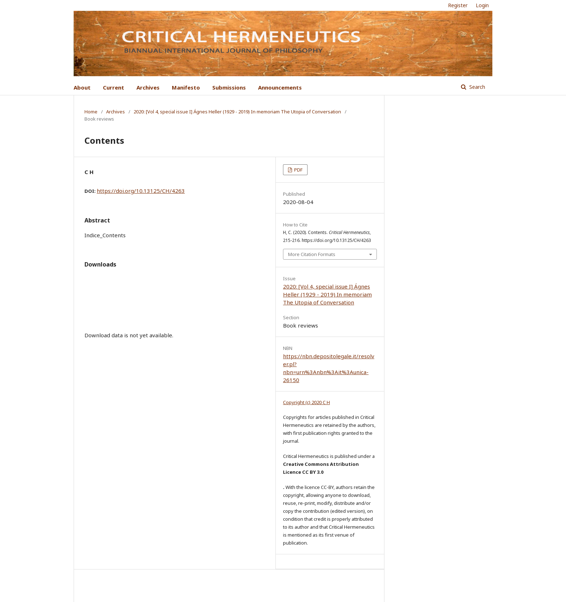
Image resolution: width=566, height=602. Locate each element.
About (82, 87)
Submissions (229, 87)
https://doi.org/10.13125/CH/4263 (141, 190)
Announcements (280, 87)
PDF (297, 169)
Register (457, 5)
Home (90, 111)
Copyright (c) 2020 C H (306, 402)
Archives (148, 87)
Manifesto (186, 87)
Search (476, 86)
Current (113, 87)
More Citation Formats (311, 254)
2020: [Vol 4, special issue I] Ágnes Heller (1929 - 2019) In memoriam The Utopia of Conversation (237, 111)
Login (482, 5)
